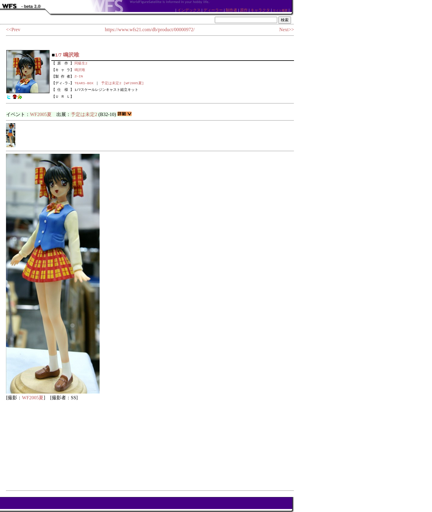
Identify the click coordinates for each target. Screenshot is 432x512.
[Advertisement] (150, 445)
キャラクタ (260, 10)
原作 (244, 10)
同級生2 (80, 62)
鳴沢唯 (79, 69)
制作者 (231, 10)
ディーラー (213, 10)
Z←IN (78, 76)
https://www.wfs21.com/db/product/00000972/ (149, 29)
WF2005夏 (41, 114)
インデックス (189, 10)
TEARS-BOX (83, 83)
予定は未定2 (84, 114)
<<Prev (13, 29)
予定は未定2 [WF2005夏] (122, 83)
